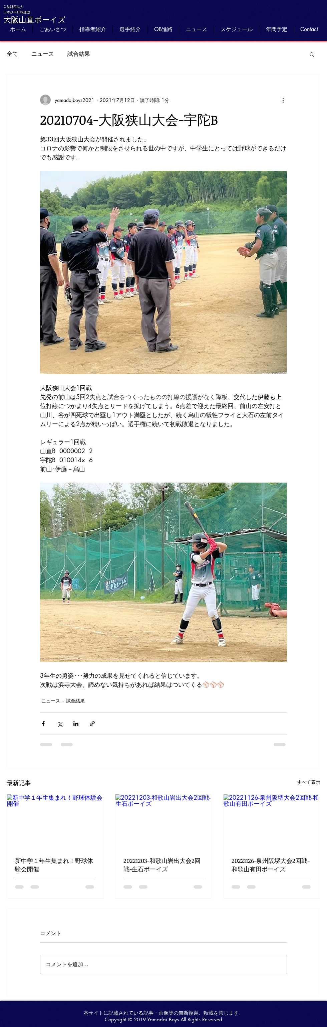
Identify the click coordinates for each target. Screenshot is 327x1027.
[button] (312, 54)
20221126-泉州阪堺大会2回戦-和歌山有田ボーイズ (271, 865)
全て (12, 53)
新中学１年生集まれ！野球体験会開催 (54, 865)
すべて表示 (308, 782)
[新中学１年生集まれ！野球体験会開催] (55, 821)
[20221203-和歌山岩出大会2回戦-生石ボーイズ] (163, 821)
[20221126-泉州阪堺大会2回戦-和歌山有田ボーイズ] (272, 821)
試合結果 (78, 53)
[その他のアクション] (283, 100)
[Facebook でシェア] (43, 724)
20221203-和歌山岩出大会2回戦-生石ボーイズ (162, 865)
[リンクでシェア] (92, 724)
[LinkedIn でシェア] (76, 724)
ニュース (42, 53)
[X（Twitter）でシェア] (59, 724)
